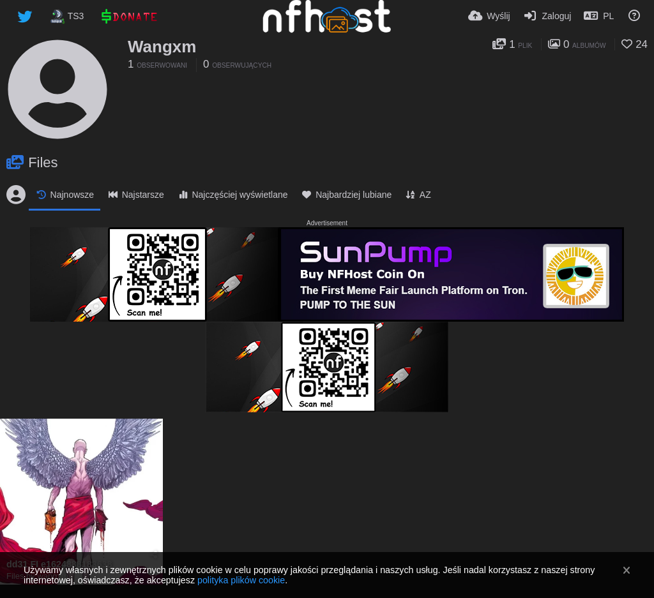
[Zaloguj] (547, 16)
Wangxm (162, 46)
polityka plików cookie (241, 580)
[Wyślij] (489, 16)
